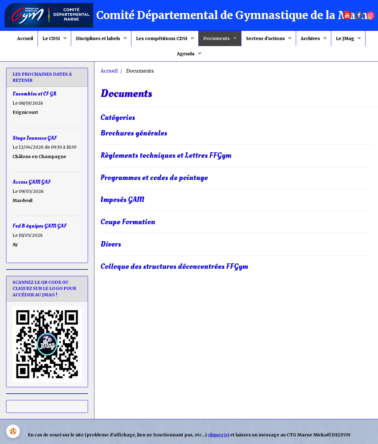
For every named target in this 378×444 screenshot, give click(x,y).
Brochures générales (134, 133)
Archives (311, 38)
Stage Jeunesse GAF (35, 137)
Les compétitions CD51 (162, 38)
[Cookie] (13, 431)
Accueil (25, 38)
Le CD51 (51, 38)
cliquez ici (218, 435)
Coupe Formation (128, 222)
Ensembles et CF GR (34, 93)
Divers (111, 244)
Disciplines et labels (98, 38)
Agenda (186, 53)
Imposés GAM (123, 200)
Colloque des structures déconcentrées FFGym (174, 267)
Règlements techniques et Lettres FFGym (166, 155)
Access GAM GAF (32, 181)
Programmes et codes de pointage (154, 178)
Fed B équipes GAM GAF (40, 225)
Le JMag (345, 38)
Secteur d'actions (266, 38)
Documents (217, 38)
